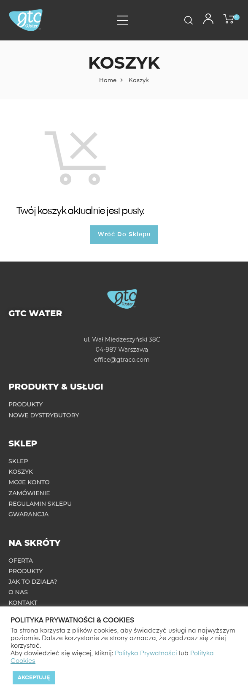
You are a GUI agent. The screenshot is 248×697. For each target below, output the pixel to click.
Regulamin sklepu (40, 503)
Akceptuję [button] (34, 678)
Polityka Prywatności (146, 654)
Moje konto (29, 482)
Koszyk (20, 471)
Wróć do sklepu (124, 235)
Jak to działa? (32, 581)
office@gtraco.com (122, 359)
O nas (18, 592)
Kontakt (23, 602)
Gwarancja (28, 514)
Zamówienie (29, 493)
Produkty (25, 404)
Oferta (20, 560)
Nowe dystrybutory (43, 415)
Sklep (18, 461)
